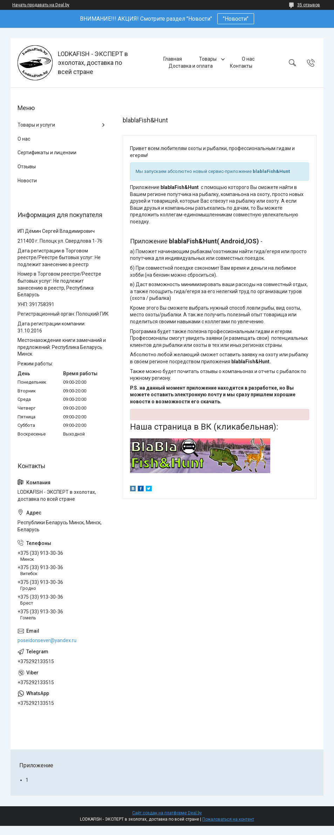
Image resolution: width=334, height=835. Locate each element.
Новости (27, 180)
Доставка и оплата (191, 66)
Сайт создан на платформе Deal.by (167, 812)
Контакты (241, 66)
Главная (172, 59)
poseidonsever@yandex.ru (47, 640)
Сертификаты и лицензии (47, 152)
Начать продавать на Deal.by (40, 4)
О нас (248, 59)
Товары (208, 59)
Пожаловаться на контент (228, 819)
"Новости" (235, 18)
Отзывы (27, 166)
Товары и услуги (36, 125)
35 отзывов (308, 4)
